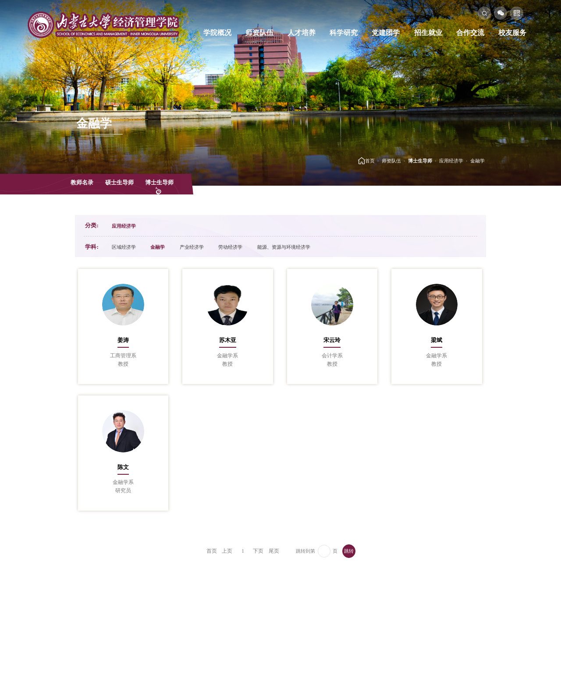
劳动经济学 (230, 247)
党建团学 (386, 32)
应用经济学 (451, 160)
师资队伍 (259, 32)
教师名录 (82, 182)
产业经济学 (192, 247)
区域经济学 (124, 247)
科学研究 (344, 32)
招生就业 (428, 32)
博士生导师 (420, 160)
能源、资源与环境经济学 (283, 247)
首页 (370, 160)
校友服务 (512, 32)
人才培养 (302, 32)
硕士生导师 (119, 182)
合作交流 (470, 32)
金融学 (477, 160)
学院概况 (217, 32)
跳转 (349, 551)
